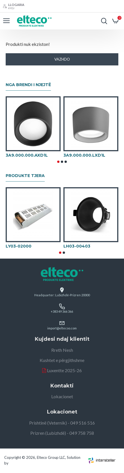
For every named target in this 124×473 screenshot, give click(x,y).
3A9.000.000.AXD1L (27, 155)
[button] (58, 162)
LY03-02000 (18, 246)
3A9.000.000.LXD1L (84, 155)
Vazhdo (62, 59)
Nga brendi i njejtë (28, 84)
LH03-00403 (76, 246)
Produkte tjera (25, 175)
